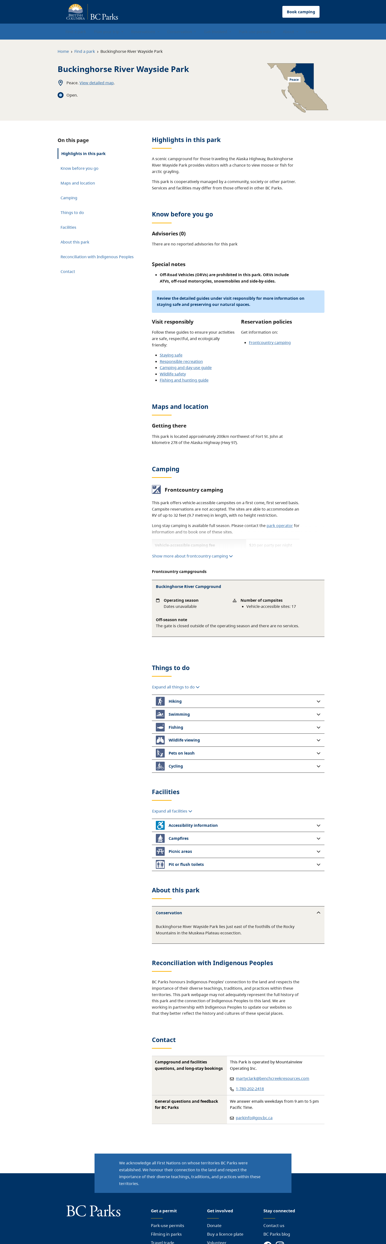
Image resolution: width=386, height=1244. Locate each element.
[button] (238, 701)
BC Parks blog (276, 1234)
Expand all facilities (172, 811)
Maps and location (78, 183)
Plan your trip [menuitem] (106, 31)
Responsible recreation (181, 361)
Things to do (72, 212)
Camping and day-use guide (186, 367)
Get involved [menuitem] (215, 31)
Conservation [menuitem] (179, 31)
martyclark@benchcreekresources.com (272, 1078)
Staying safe (171, 355)
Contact (68, 271)
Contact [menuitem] (313, 31)
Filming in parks (166, 1234)
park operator (280, 525)
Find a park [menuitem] (75, 31)
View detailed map (97, 83)
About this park (75, 242)
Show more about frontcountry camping (192, 556)
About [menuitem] (288, 31)
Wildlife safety (173, 374)
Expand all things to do (176, 687)
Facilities (68, 227)
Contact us (273, 1225)
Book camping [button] (301, 11)
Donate (214, 1225)
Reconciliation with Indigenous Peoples (97, 256)
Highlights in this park (83, 153)
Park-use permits (167, 1225)
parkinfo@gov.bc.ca (254, 1117)
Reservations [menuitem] (143, 31)
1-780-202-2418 (250, 1088)
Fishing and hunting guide (184, 380)
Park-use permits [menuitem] (255, 31)
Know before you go (79, 168)
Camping (69, 197)
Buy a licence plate (225, 1234)
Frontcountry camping (270, 342)
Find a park (84, 51)
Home (63, 51)
